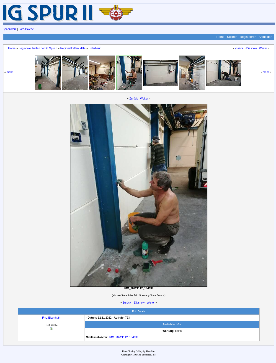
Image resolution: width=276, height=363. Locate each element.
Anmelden (265, 36)
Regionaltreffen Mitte (72, 48)
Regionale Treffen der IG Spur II (37, 48)
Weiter (263, 48)
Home (220, 36)
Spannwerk (9, 29)
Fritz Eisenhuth (51, 317)
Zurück (239, 48)
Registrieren (248, 36)
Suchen (232, 36)
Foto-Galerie (26, 29)
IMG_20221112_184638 (123, 337)
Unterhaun (94, 48)
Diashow (251, 48)
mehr (10, 72)
